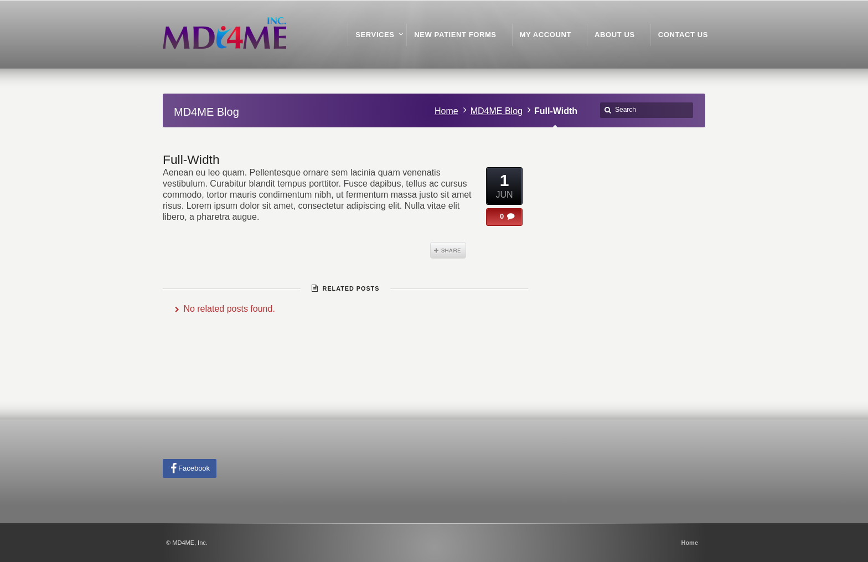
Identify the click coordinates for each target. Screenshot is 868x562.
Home (446, 111)
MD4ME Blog (497, 111)
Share (448, 250)
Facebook (194, 468)
